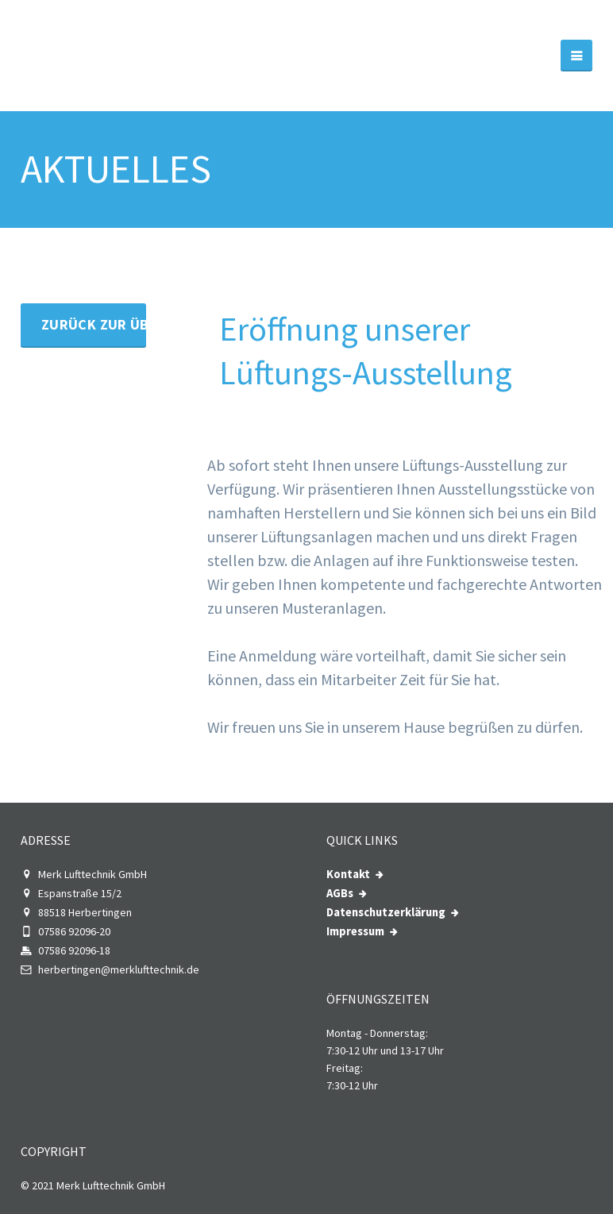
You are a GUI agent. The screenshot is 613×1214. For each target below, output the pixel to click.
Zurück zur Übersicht (93, 324)
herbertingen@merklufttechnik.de (110, 969)
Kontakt (348, 874)
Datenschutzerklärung (385, 912)
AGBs (339, 893)
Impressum (355, 931)
